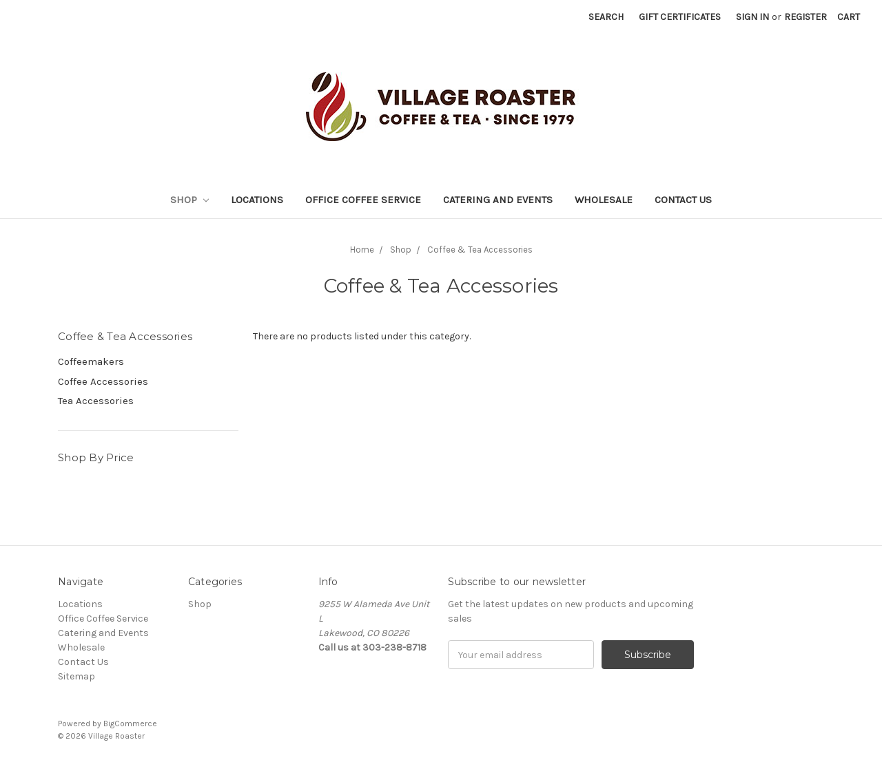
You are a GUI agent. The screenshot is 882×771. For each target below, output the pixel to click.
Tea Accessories (96, 400)
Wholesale (604, 199)
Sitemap (76, 676)
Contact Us (683, 199)
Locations (257, 199)
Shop (189, 199)
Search (606, 17)
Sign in (752, 17)
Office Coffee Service (363, 199)
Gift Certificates (680, 17)
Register (805, 17)
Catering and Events (498, 199)
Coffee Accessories (103, 381)
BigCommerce (130, 723)
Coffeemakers (91, 361)
